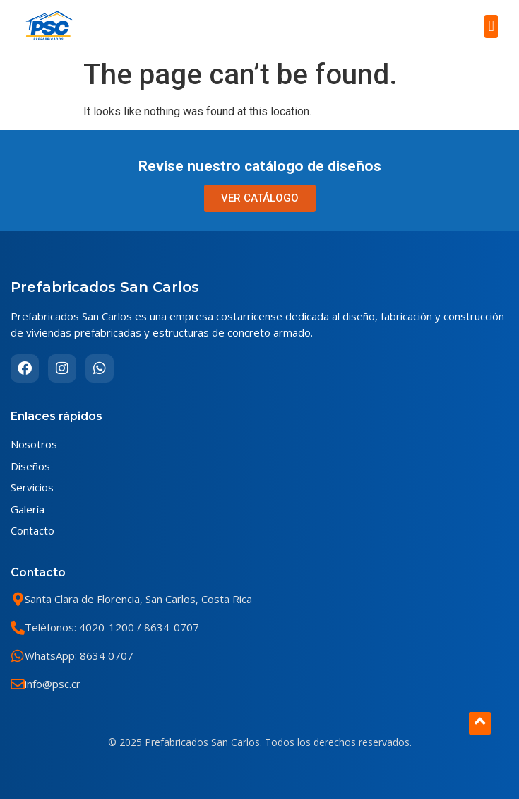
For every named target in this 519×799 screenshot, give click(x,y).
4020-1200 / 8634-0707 (137, 627)
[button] (491, 26)
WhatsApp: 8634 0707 (79, 655)
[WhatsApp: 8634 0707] (18, 656)
